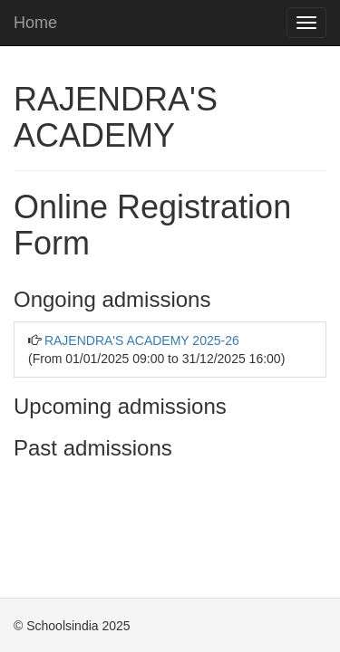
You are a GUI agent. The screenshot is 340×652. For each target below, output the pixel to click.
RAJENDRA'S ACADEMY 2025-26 (141, 340)
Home (35, 23)
